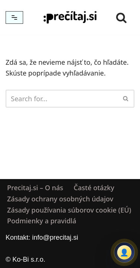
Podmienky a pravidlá (41, 221)
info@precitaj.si (55, 237)
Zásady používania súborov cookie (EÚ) (69, 209)
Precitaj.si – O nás (35, 187)
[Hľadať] (121, 17)
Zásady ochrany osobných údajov (60, 198)
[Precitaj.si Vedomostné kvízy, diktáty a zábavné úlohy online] (70, 17)
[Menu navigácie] (14, 17)
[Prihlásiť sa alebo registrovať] (124, 252)
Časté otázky (94, 187)
